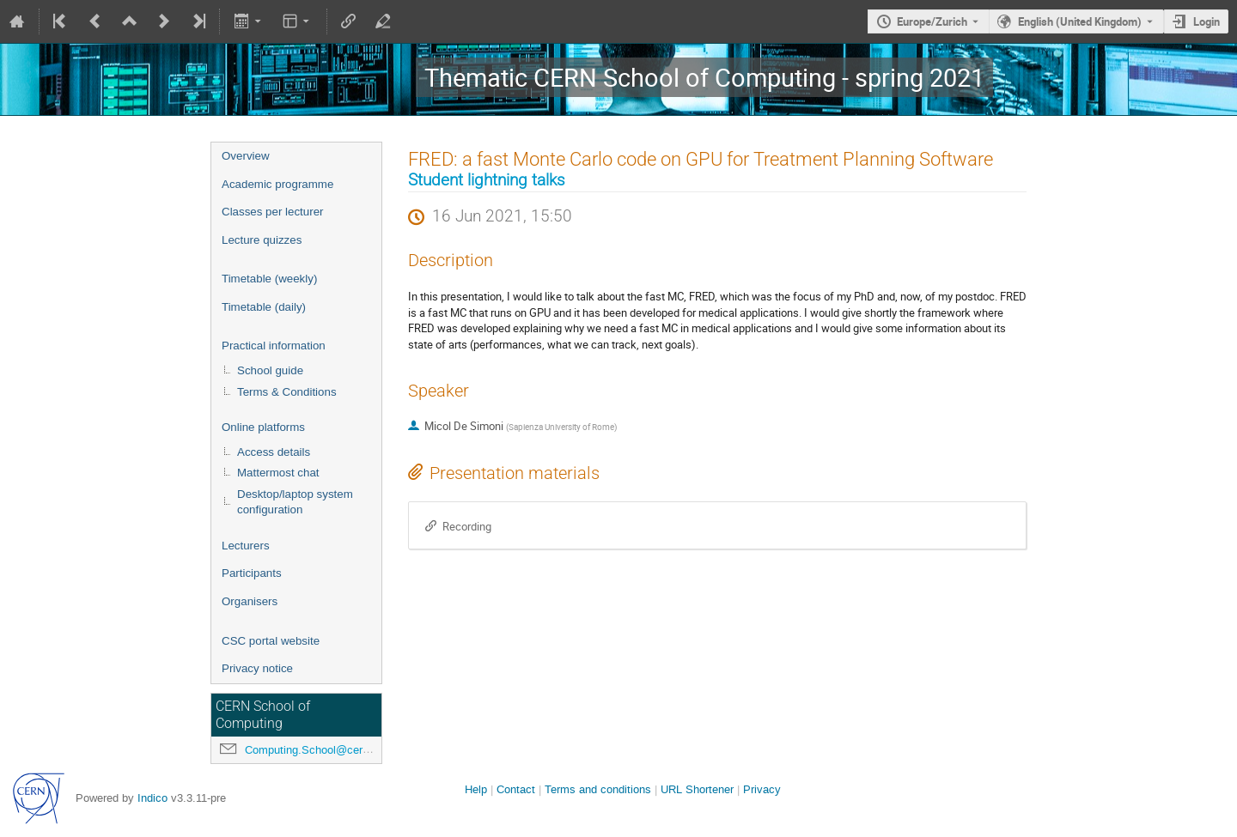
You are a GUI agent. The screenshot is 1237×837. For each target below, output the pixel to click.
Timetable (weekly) (269, 278)
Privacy (762, 789)
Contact (516, 789)
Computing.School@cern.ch (314, 750)
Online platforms (263, 427)
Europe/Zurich (932, 21)
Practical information (274, 345)
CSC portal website (271, 640)
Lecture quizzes (262, 240)
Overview (246, 155)
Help (476, 789)
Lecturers (246, 545)
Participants (252, 573)
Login (1206, 21)
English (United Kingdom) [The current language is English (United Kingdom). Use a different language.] (1080, 21)
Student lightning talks (486, 180)
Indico (152, 798)
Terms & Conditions (287, 391)
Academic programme (277, 184)
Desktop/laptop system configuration (295, 502)
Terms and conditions (598, 789)
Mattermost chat (278, 472)
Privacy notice (257, 668)
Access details (273, 452)
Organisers (249, 601)
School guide (270, 370)
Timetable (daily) (264, 306)
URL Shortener (697, 789)
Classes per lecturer (273, 211)
